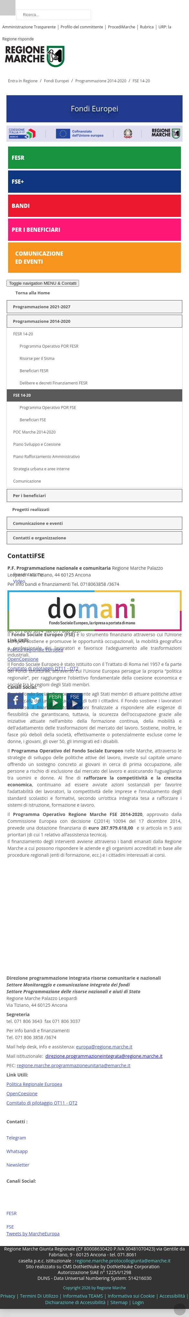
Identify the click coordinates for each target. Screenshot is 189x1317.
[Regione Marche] (35, 56)
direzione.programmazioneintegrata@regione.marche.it (104, 1056)
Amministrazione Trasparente (29, 27)
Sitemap (118, 1302)
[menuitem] (97, 574)
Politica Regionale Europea (34, 1084)
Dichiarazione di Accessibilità (75, 1302)
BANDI (21, 205)
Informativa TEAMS (83, 1296)
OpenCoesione (21, 1093)
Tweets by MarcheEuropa (33, 1233)
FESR (18, 157)
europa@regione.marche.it (104, 1047)
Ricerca (7, 7)
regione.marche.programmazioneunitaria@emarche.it (73, 1065)
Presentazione (28, 574)
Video (19, 581)
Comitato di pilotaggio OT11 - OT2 (41, 1103)
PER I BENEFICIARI (36, 229)
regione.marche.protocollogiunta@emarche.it (122, 1261)
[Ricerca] (53, 15)
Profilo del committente (82, 27)
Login (138, 1302)
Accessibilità (172, 1296)
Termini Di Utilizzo (39, 1296)
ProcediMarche (121, 27)
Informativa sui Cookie (131, 1296)
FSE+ (18, 181)
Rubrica (147, 27)
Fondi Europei (94, 109)
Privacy (7, 1296)
